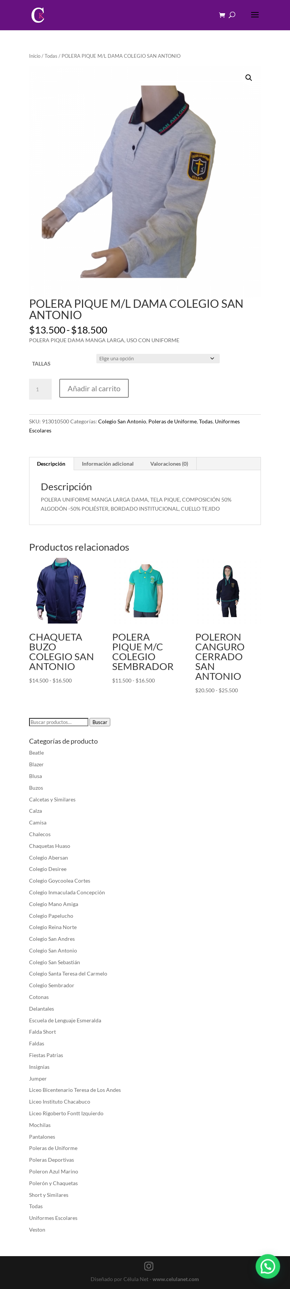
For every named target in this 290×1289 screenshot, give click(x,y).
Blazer (36, 764)
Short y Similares (48, 1195)
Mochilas (40, 1125)
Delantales (41, 1008)
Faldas (36, 1043)
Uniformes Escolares (53, 1218)
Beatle (36, 752)
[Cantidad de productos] (40, 389)
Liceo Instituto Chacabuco (59, 1101)
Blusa (35, 776)
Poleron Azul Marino (53, 1171)
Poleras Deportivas (51, 1159)
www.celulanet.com (176, 1279)
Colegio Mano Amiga (53, 904)
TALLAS (41, 363)
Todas (51, 56)
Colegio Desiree (47, 869)
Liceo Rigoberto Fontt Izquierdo (66, 1113)
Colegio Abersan (48, 857)
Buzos (36, 787)
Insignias (39, 1067)
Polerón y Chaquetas (53, 1183)
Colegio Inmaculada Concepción (67, 892)
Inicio (34, 56)
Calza (35, 810)
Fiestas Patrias (46, 1055)
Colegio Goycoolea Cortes (59, 880)
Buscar (100, 722)
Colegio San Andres (52, 938)
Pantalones (42, 1136)
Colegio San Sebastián (54, 962)
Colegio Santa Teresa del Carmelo (68, 973)
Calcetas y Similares (52, 799)
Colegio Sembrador (51, 985)
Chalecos (40, 834)
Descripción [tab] (51, 463)
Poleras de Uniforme (172, 421)
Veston (37, 1229)
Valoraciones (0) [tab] (169, 463)
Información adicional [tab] (108, 463)
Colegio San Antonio (122, 421)
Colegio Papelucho (51, 915)
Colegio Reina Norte (53, 927)
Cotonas (39, 997)
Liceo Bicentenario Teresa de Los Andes (75, 1090)
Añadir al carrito (94, 388)
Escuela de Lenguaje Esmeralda (65, 1020)
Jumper (38, 1078)
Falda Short (42, 1031)
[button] (249, 78)
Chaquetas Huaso (49, 846)
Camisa (37, 822)
